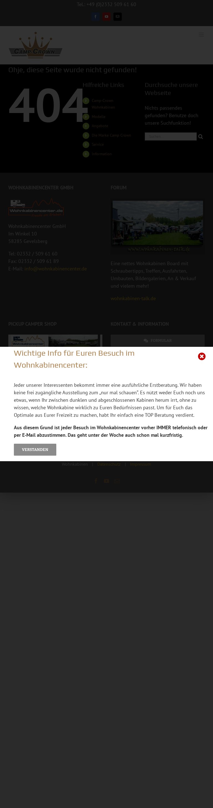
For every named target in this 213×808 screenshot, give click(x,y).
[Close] (201, 356)
